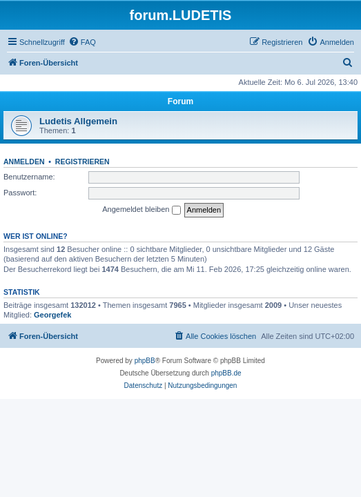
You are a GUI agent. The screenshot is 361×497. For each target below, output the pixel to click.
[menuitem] (82, 42)
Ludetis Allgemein (78, 121)
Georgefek (52, 315)
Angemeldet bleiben (141, 210)
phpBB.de (226, 373)
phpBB (145, 360)
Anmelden (24, 161)
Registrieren (82, 161)
